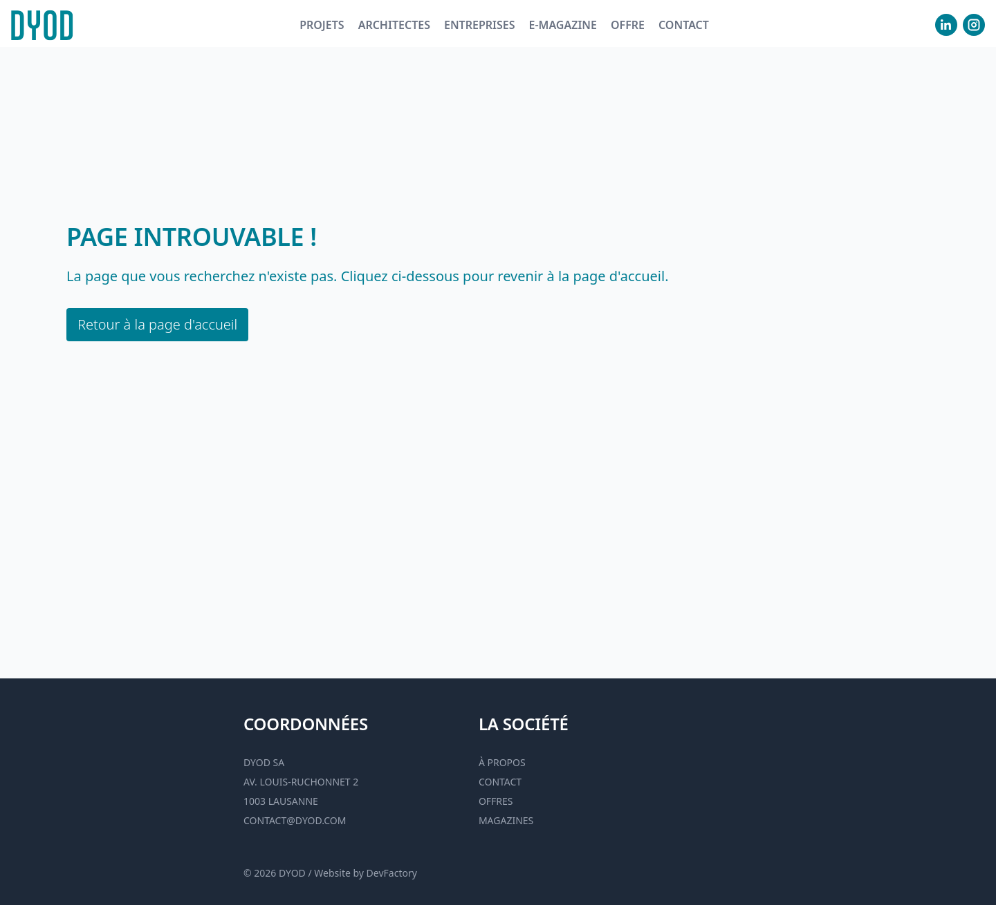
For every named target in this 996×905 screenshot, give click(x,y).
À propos (502, 762)
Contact (683, 24)
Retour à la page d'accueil (157, 324)
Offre (628, 24)
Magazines (506, 820)
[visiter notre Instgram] (974, 25)
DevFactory (392, 872)
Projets (321, 24)
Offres (496, 801)
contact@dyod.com (294, 820)
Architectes (394, 24)
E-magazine (562, 24)
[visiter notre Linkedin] (946, 25)
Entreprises (479, 24)
